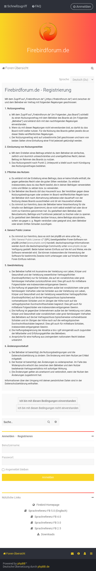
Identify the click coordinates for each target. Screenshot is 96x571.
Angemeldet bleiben (16, 468)
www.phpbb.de (75, 245)
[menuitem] (36, 6)
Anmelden (8, 435)
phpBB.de (43, 566)
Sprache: (64, 78)
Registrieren (25, 435)
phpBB (21, 563)
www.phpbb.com (36, 241)
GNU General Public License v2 (27, 238)
